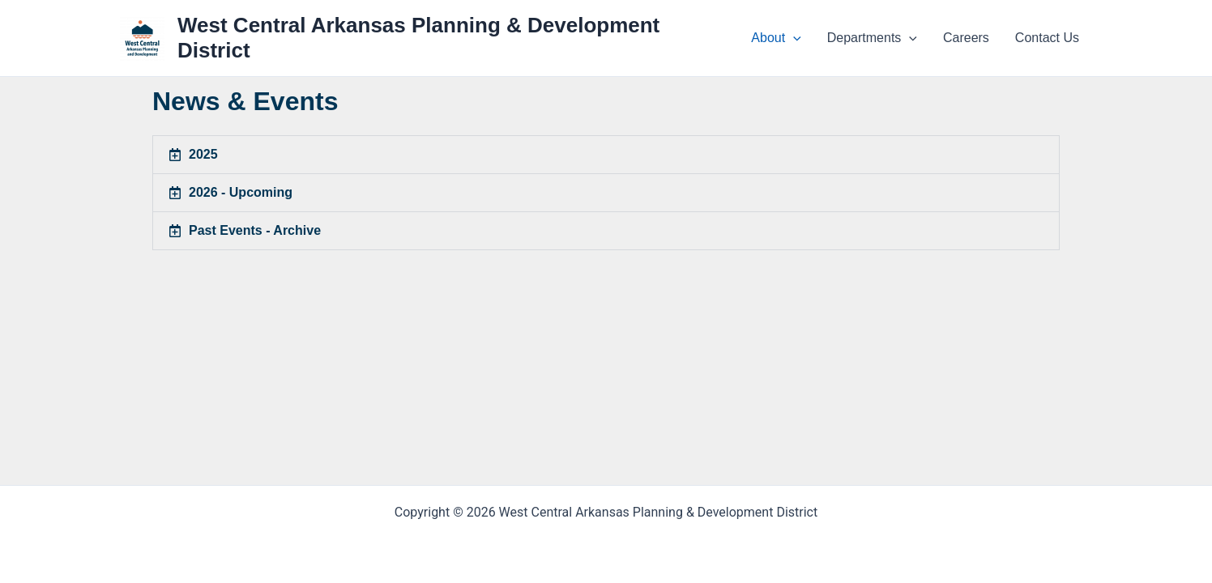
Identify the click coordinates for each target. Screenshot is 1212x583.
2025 (203, 154)
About (775, 38)
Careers (966, 38)
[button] (606, 154)
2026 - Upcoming (240, 192)
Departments (872, 38)
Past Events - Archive (255, 230)
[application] (793, 38)
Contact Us (1047, 38)
